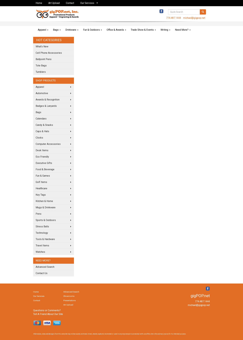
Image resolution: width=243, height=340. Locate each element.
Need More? (183, 29)
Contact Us (41, 273)
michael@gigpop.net (194, 17)
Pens (38, 213)
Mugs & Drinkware (45, 207)
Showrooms (68, 296)
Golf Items (41, 182)
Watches (40, 251)
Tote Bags (41, 65)
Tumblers (41, 71)
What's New (42, 46)
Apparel (43, 29)
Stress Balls (42, 226)
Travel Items (42, 245)
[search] (203, 12)
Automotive (42, 93)
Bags (57, 29)
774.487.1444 (173, 17)
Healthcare (41, 188)
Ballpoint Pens (43, 59)
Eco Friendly (42, 156)
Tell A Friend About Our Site (48, 314)
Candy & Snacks (44, 124)
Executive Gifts (44, 163)
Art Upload (54, 3)
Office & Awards (116, 29)
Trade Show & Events (143, 29)
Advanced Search (45, 266)
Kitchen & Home (44, 201)
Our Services (87, 3)
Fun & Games (43, 175)
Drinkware (71, 29)
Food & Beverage (45, 169)
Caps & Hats (42, 131)
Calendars (41, 118)
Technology (42, 232)
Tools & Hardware (45, 239)
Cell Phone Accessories (49, 52)
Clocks (39, 137)
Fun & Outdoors (92, 29)
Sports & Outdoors (46, 220)
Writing (165, 29)
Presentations (69, 300)
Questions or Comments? (47, 310)
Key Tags (41, 194)
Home (39, 3)
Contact (70, 3)
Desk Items (42, 150)
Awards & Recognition (48, 99)
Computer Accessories (48, 144)
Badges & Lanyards (46, 105)
